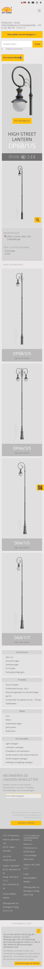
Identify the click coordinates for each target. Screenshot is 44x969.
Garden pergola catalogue (16, 758)
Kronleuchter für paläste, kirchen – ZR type (23, 699)
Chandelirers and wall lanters (18, 751)
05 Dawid (11, 251)
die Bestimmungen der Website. (27, 963)
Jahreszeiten (11, 727)
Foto (8, 716)
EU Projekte (10, 668)
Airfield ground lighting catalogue (19, 762)
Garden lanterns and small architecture (22, 755)
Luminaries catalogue (14, 747)
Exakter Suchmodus (14, 49)
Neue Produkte (12, 684)
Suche (37, 44)
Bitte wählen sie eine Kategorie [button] (21, 34)
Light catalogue (12, 743)
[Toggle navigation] (39, 10)
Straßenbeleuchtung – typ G (17, 688)
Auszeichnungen (12, 661)
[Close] (38, 931)
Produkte (6, 22)
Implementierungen (14, 723)
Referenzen (10, 731)
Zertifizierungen (12, 664)
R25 (8, 253)
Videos (8, 720)
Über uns (9, 657)
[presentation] (23, 804)
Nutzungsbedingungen (15, 672)
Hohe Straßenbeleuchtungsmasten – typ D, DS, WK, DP (21, 25)
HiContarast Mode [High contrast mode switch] (12, 57)
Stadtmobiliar (11, 703)
